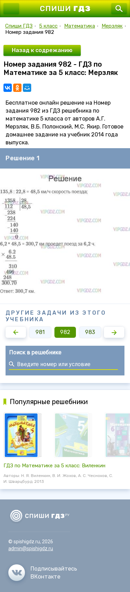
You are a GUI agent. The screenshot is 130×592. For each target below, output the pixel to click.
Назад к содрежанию (42, 50)
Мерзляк (112, 26)
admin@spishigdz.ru (30, 548)
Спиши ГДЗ (19, 26)
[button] (16, 332)
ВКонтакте (45, 576)
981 (40, 332)
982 (65, 332)
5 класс (48, 26)
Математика (79, 26)
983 (90, 332)
